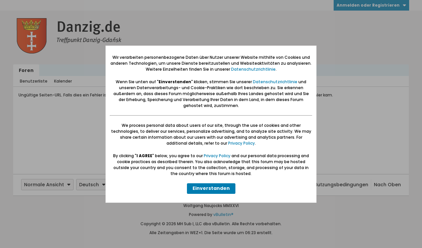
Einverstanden (211, 188)
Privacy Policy (241, 143)
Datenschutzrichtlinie (253, 69)
